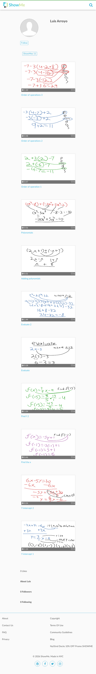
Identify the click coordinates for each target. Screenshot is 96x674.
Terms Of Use (56, 625)
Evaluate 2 (26, 324)
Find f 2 (25, 416)
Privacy (5, 639)
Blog (52, 639)
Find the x (26, 462)
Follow (24, 43)
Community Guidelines (61, 632)
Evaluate (25, 370)
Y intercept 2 (27, 508)
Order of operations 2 (31, 141)
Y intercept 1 (27, 554)
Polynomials (27, 233)
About (5, 618)
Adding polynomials (30, 279)
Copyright (55, 618)
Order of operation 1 (31, 187)
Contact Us (7, 625)
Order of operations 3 (31, 95)
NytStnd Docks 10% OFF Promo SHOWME (71, 646)
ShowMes (29, 54)
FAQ (4, 632)
